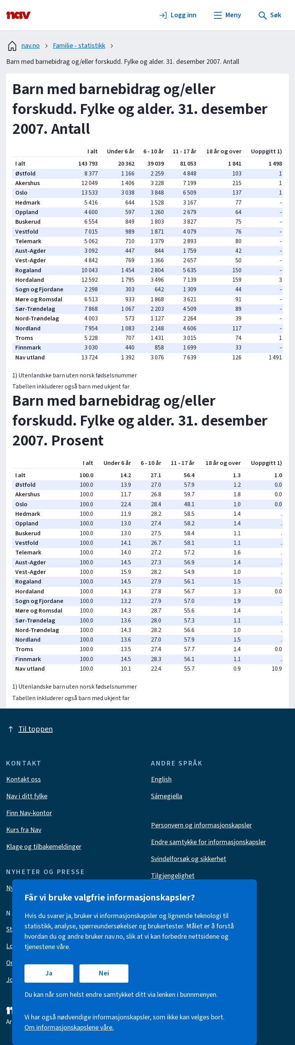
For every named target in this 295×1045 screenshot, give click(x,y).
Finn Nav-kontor (29, 813)
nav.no (23, 46)
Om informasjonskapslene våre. (69, 1027)
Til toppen (29, 729)
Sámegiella (166, 796)
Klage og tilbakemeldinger (43, 847)
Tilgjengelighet (173, 876)
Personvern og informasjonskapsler (201, 825)
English (161, 779)
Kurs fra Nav (23, 830)
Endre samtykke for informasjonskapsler (208, 842)
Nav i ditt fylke (26, 796)
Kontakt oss (23, 779)
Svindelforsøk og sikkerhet (188, 859)
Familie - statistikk (79, 45)
